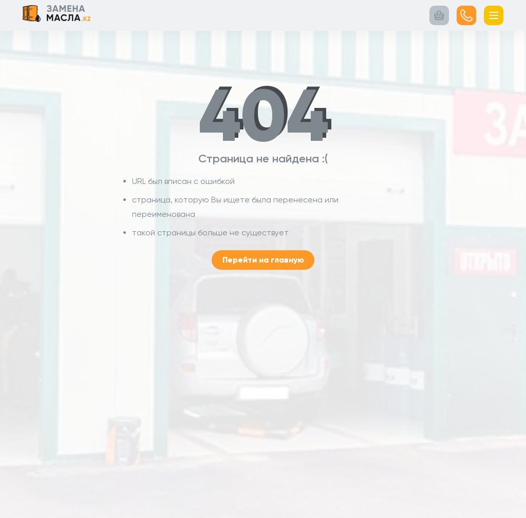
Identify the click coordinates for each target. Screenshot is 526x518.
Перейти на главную (263, 260)
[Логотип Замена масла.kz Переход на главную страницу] (56, 15)
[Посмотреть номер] (466, 15)
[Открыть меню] (493, 15)
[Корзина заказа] (439, 15)
